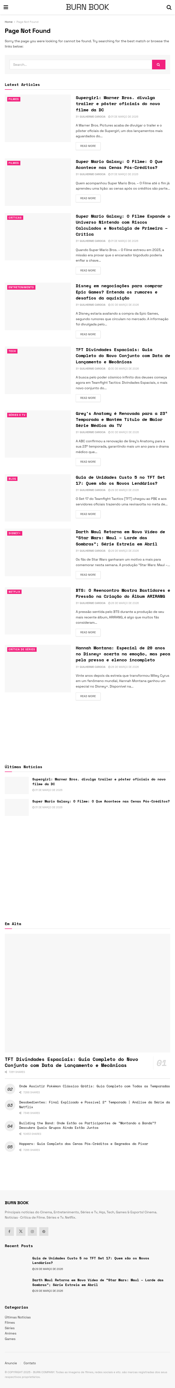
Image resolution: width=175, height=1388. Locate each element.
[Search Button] (169, 7)
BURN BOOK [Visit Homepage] (87, 7)
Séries (10, 1328)
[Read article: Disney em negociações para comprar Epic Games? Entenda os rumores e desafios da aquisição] (38, 306)
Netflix (14, 591)
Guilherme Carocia (93, 116)
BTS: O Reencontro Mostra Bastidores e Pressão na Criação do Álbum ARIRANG (123, 593)
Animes (11, 1333)
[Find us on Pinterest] (43, 1231)
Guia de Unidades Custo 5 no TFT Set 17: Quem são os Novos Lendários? (120, 480)
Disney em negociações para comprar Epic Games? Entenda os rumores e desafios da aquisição (119, 291)
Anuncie (11, 1363)
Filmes (14, 99)
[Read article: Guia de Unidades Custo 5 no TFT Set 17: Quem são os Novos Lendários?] (38, 498)
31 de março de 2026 (123, 116)
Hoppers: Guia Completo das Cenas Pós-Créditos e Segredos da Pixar (83, 1143)
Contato (30, 1363)
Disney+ (15, 533)
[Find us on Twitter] (20, 1231)
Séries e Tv (17, 415)
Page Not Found (28, 22)
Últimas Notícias (18, 1317)
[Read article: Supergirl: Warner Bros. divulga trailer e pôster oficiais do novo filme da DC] (38, 118)
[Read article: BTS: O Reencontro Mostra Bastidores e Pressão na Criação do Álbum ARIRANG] (38, 611)
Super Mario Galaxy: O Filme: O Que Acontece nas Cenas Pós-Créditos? (119, 164)
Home (9, 22)
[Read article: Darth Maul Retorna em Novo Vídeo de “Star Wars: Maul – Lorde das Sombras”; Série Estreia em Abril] (38, 552)
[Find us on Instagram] (32, 1231)
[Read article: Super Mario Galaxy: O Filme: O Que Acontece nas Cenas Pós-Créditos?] (38, 182)
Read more (90, 146)
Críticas (15, 217)
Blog (12, 478)
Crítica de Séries (22, 649)
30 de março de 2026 (123, 304)
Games (10, 1339)
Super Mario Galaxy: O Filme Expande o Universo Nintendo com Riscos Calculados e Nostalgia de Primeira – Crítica (123, 225)
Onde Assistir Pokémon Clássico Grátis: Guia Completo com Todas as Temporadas (94, 1086)
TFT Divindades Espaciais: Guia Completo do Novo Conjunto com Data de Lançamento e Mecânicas (123, 355)
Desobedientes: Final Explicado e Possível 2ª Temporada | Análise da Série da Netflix (94, 1104)
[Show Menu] (6, 7)
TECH (12, 351)
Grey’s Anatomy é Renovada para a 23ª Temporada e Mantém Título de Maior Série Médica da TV (122, 419)
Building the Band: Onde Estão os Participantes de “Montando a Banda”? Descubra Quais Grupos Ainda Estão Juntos (87, 1125)
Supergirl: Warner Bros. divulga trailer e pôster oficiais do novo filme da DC (118, 103)
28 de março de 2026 (123, 603)
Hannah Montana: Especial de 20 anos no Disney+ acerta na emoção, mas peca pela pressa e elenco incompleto (123, 654)
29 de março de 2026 (123, 490)
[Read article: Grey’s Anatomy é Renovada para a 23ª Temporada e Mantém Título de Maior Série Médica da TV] (38, 434)
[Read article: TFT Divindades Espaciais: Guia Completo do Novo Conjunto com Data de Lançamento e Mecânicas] (38, 370)
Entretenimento (21, 287)
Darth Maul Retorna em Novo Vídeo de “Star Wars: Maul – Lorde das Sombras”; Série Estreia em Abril (120, 537)
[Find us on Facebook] (9, 1231)
